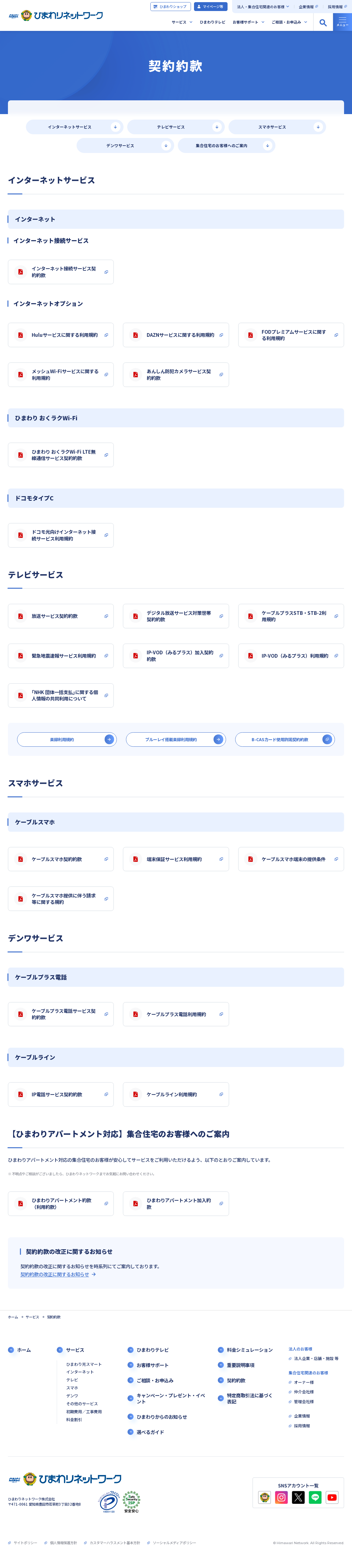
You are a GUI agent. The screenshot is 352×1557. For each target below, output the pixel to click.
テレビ (72, 1380)
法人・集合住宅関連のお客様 (261, 6)
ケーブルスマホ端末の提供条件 (284, 859)
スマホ (72, 1388)
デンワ (72, 1396)
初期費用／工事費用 (84, 1411)
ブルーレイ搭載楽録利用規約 (171, 739)
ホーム (13, 1317)
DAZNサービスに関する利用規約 (171, 335)
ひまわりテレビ (212, 21)
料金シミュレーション (250, 1350)
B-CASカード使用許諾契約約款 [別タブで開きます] (280, 739)
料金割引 (74, 1419)
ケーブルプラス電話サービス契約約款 (54, 1014)
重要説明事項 (240, 1365)
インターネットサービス (70, 127)
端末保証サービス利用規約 (165, 859)
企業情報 (306, 6)
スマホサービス (272, 127)
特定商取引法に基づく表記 (250, 1398)
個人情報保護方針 (63, 1542)
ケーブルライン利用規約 (163, 1094)
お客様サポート (245, 21)
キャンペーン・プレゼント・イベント (171, 1398)
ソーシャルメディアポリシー (174, 1542)
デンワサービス (120, 145)
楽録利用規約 (62, 739)
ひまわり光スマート (84, 1364)
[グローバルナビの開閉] (342, 22)
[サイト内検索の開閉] (322, 22)
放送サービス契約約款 (45, 616)
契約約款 (236, 1380)
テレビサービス (171, 127)
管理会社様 (304, 1401)
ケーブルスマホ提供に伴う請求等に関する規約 (54, 898)
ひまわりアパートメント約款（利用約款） (52, 1203)
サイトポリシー (25, 1542)
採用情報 (335, 6)
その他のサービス (82, 1404)
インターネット (80, 1372)
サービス (179, 21)
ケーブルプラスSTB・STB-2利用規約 (285, 616)
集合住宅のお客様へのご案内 (221, 145)
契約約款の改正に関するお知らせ (54, 1274)
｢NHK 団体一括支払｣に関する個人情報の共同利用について (56, 695)
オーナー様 (304, 1382)
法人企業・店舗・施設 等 (316, 1358)
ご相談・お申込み (286, 21)
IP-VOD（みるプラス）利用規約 (286, 656)
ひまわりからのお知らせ (162, 1417)
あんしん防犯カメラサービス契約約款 (170, 374)
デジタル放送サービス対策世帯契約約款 (170, 616)
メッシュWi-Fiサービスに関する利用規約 (56, 374)
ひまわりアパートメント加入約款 (170, 1203)
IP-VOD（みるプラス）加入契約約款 (171, 655)
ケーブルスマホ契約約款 (48, 859)
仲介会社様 (304, 1392)
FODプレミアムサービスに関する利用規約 (285, 335)
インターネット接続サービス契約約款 (55, 271)
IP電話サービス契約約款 (48, 1094)
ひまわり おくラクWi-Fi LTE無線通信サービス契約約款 (54, 455)
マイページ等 (210, 6)
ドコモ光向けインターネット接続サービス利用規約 (55, 535)
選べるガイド (150, 1432)
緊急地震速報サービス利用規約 (55, 656)
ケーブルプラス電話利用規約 (167, 1014)
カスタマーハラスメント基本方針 (115, 1542)
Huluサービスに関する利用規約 (56, 335)
